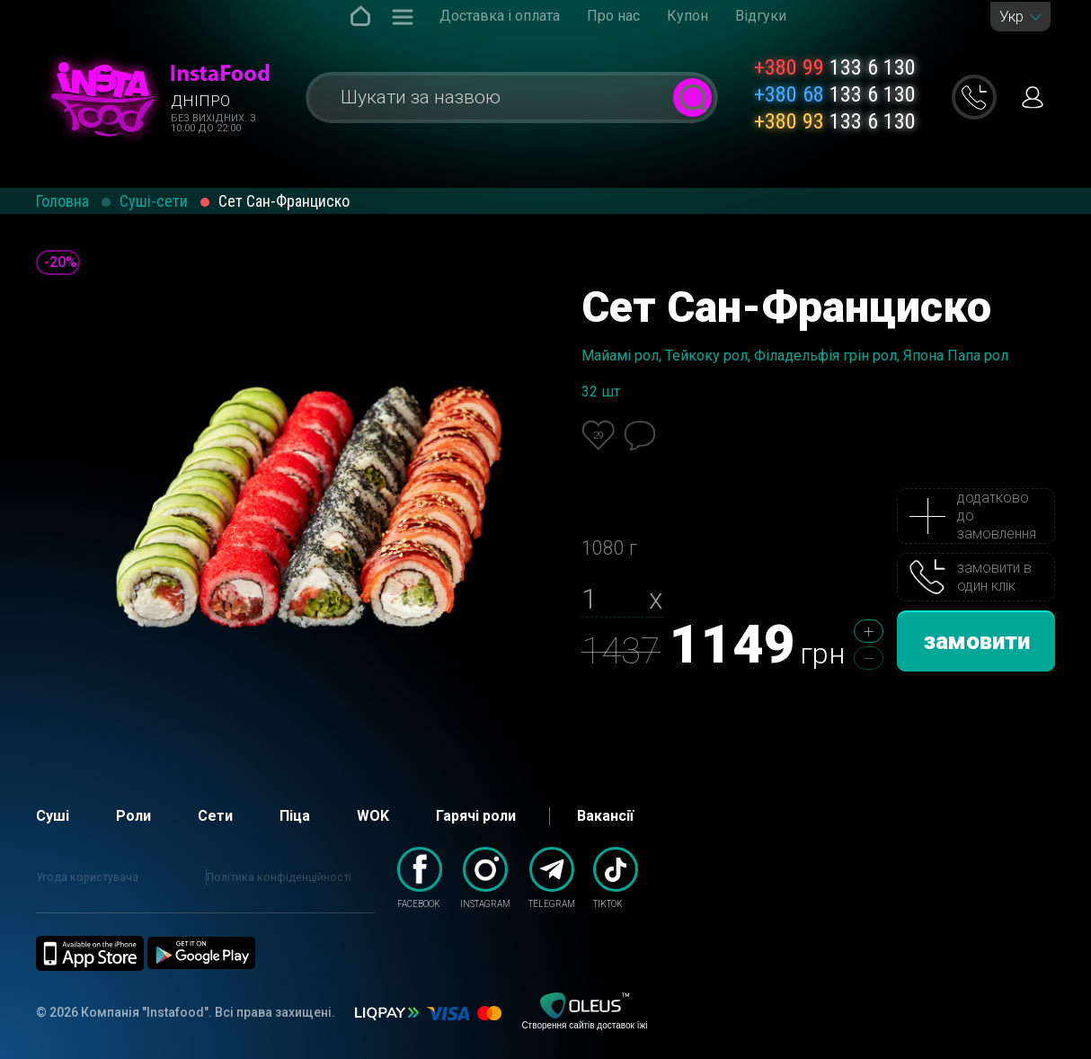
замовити (977, 640)
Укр (1011, 16)
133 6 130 (835, 67)
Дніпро (200, 101)
